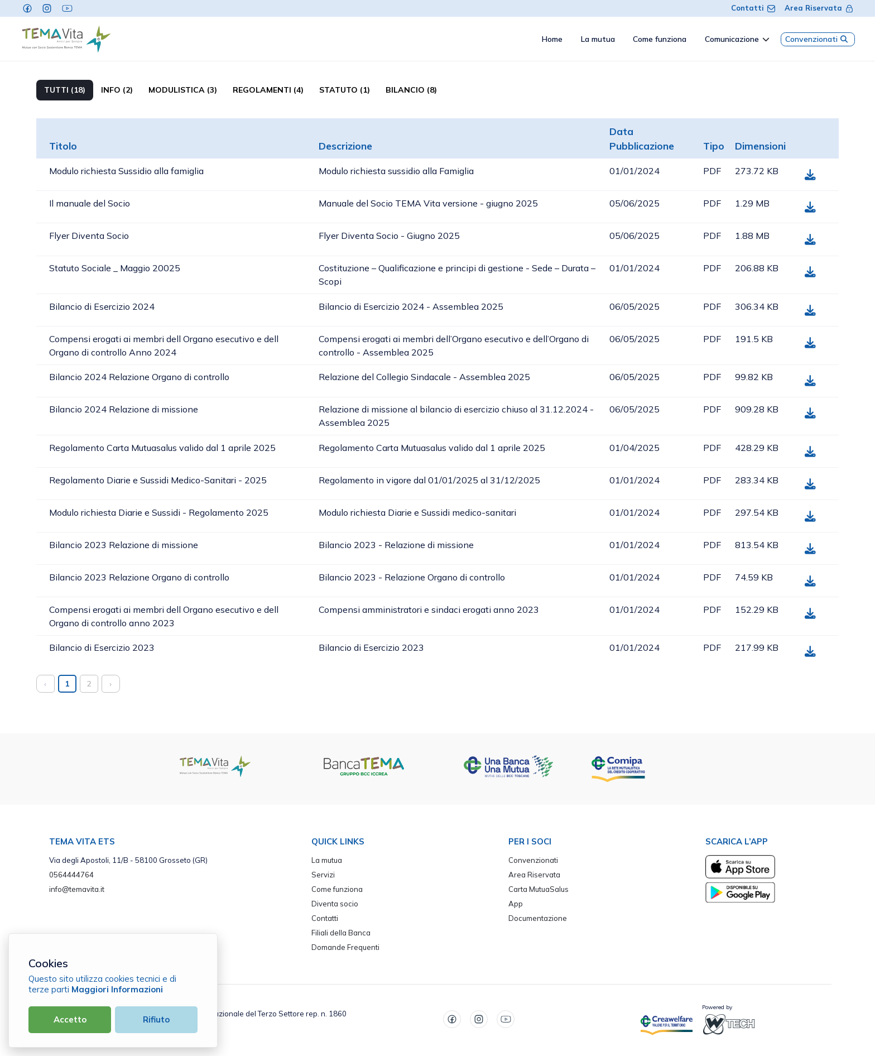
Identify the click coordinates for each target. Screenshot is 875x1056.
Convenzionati (817, 39)
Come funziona (337, 889)
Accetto (70, 1019)
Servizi (323, 874)
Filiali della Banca (341, 932)
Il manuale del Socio (89, 203)
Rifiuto (156, 1019)
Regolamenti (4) (268, 90)
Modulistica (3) (182, 90)
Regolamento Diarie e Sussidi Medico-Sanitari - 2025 (158, 480)
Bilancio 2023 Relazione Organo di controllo (139, 577)
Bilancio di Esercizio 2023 (102, 647)
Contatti (753, 7)
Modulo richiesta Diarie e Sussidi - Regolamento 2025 (158, 512)
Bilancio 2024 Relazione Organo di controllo (139, 376)
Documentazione (537, 918)
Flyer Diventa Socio (89, 235)
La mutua (326, 860)
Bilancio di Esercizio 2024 (102, 306)
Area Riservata (819, 7)
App (515, 903)
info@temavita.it (76, 889)
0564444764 (71, 874)
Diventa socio (334, 903)
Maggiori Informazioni (117, 989)
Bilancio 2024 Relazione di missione (123, 409)
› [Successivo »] (110, 683)
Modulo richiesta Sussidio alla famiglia (126, 170)
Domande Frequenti (345, 947)
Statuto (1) (344, 90)
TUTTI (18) (64, 90)
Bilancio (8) (411, 90)
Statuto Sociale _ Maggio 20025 (114, 267)
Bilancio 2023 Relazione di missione (123, 544)
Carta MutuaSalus (538, 889)
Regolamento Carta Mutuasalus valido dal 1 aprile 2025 (162, 447)
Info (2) (117, 90)
